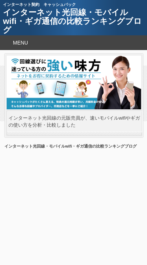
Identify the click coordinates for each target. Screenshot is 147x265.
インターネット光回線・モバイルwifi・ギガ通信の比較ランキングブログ (72, 21)
